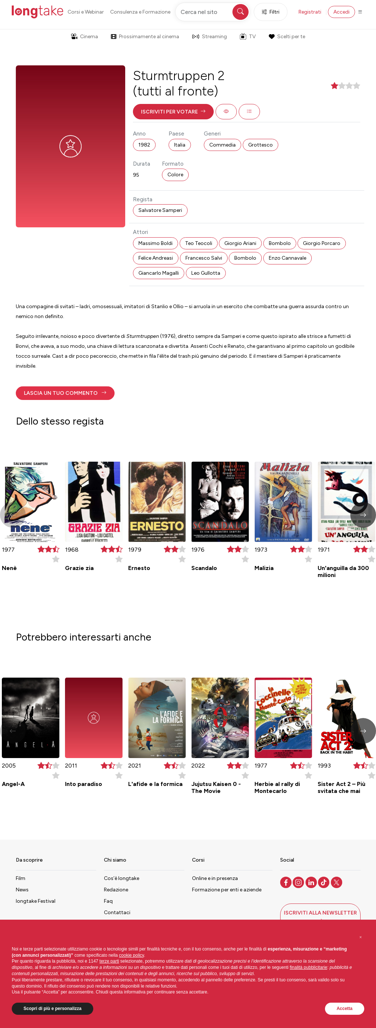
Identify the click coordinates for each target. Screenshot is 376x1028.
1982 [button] (144, 145)
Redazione (116, 890)
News (22, 890)
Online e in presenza (215, 878)
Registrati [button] (310, 12)
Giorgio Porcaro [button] (321, 243)
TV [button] (248, 36)
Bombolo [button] (280, 243)
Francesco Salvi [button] (203, 258)
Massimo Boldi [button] (155, 243)
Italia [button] (179, 145)
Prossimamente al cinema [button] (145, 36)
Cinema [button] (84, 36)
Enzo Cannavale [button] (287, 258)
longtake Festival (35, 901)
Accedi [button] (341, 12)
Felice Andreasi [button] (155, 258)
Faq (108, 901)
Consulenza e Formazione (140, 12)
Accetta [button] (344, 1008)
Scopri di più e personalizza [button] (53, 1008)
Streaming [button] (209, 36)
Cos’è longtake (121, 878)
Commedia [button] (222, 145)
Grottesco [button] (260, 145)
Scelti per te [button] (287, 36)
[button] (173, 111)
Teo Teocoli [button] (198, 243)
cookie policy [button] (131, 955)
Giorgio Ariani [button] (240, 243)
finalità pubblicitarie (308, 967)
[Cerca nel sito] (212, 12)
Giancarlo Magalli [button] (158, 273)
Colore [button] (175, 175)
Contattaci (117, 912)
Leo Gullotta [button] (205, 273)
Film (20, 878)
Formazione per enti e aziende (226, 890)
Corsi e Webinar (86, 12)
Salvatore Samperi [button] (160, 210)
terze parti (109, 961)
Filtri (270, 12)
